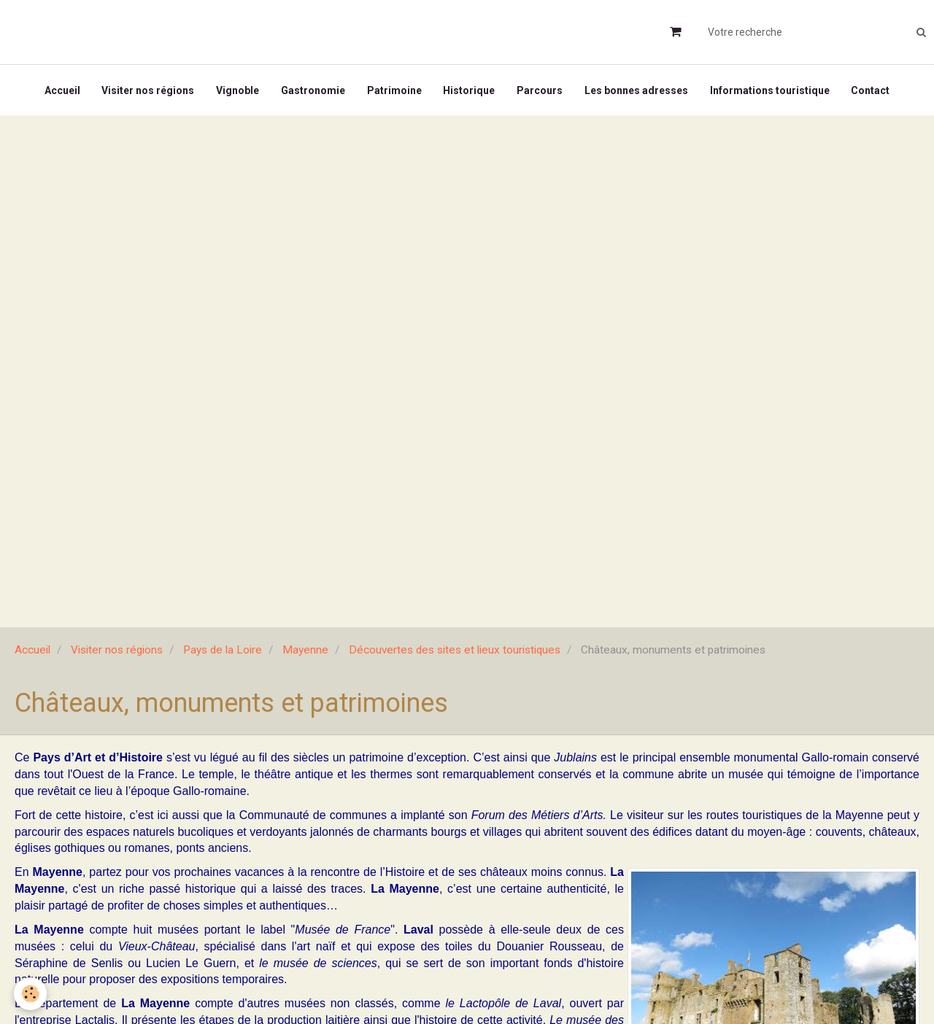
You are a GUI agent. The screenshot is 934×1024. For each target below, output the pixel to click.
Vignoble (237, 90)
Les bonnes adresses (637, 90)
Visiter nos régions (147, 90)
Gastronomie (313, 90)
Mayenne (305, 650)
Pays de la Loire (222, 650)
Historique (469, 90)
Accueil (62, 90)
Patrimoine (394, 90)
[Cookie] (31, 993)
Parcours (540, 90)
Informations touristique (770, 90)
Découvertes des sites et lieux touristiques (454, 650)
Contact (871, 90)
